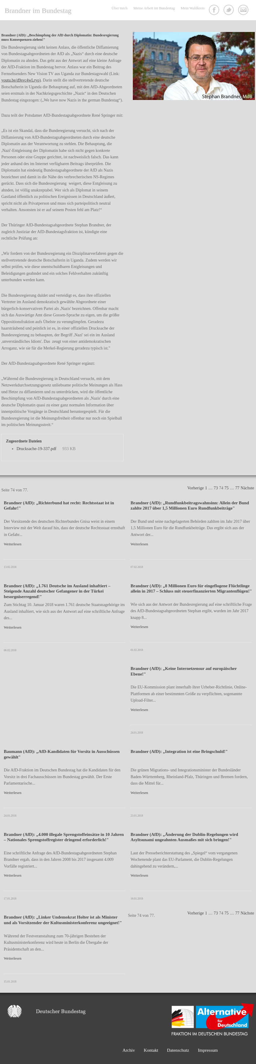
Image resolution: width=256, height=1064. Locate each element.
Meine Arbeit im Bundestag (154, 8)
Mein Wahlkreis (193, 8)
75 (226, 488)
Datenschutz (178, 1050)
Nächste (247, 488)
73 (216, 488)
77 (237, 488)
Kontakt (244, 10)
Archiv (129, 1050)
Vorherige (195, 488)
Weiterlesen (12, 544)
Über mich (119, 8)
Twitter (229, 10)
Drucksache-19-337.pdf (36, 448)
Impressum (208, 1050)
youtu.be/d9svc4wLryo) (21, 80)
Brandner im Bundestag (38, 10)
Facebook (215, 10)
